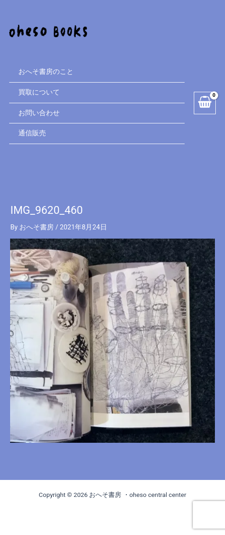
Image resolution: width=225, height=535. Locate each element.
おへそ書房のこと (45, 71)
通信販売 (32, 133)
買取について (39, 92)
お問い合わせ (39, 113)
